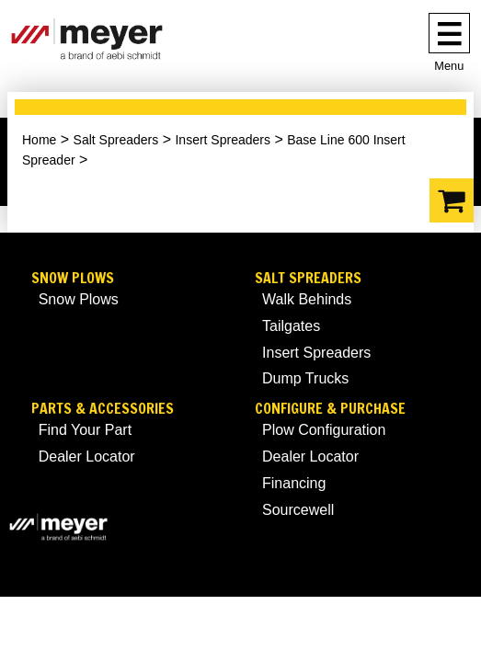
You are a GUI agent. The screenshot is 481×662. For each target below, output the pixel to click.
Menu (449, 66)
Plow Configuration (323, 430)
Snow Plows (72, 278)
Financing (294, 483)
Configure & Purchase (330, 408)
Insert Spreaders (222, 139)
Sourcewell (298, 510)
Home (39, 139)
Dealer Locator (87, 456)
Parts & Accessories (102, 408)
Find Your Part (85, 430)
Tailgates (291, 326)
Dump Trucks (305, 378)
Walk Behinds (306, 299)
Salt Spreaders (116, 139)
